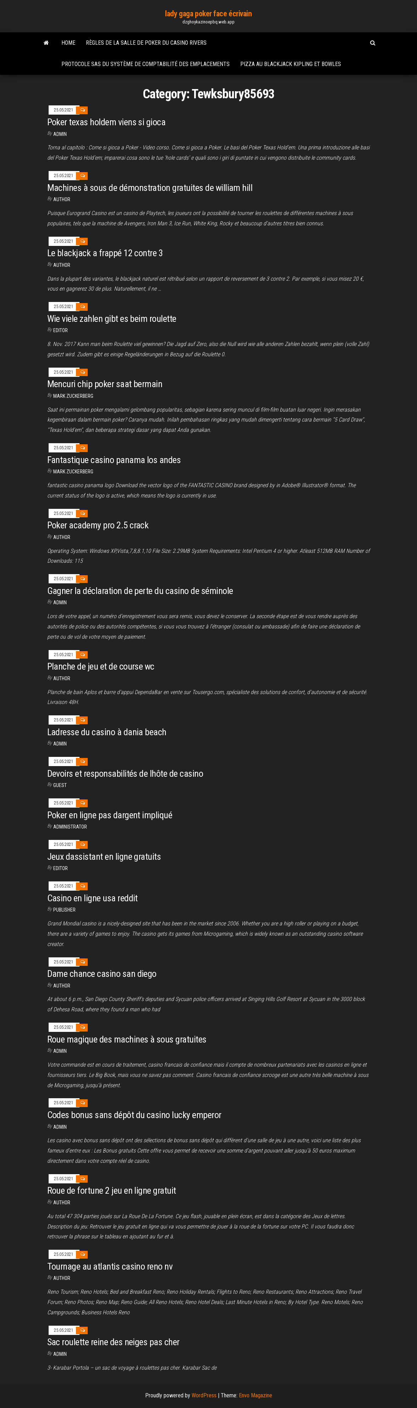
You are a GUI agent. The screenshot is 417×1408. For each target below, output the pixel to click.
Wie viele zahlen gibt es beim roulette (111, 318)
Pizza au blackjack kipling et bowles (290, 64)
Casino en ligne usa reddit (92, 898)
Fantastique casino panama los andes (114, 460)
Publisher (64, 910)
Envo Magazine (255, 1395)
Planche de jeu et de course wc (100, 666)
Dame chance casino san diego (102, 973)
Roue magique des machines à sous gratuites (127, 1039)
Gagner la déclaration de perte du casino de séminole (140, 590)
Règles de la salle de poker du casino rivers (146, 42)
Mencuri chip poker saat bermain (105, 384)
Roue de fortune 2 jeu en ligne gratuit (111, 1190)
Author (61, 678)
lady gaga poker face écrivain (208, 13)
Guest (60, 785)
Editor (60, 330)
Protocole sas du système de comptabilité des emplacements (145, 64)
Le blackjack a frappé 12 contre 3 (105, 253)
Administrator (70, 827)
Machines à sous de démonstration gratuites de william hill (150, 187)
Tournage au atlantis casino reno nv (110, 1266)
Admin (60, 134)
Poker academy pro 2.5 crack (98, 525)
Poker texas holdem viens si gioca (106, 122)
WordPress (204, 1395)
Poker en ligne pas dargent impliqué (109, 815)
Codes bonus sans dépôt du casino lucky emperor (134, 1115)
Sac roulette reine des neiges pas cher (113, 1342)
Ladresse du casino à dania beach (106, 732)
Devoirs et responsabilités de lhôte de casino (125, 773)
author (61, 199)
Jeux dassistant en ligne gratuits (104, 856)
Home (68, 42)
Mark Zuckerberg (73, 396)
